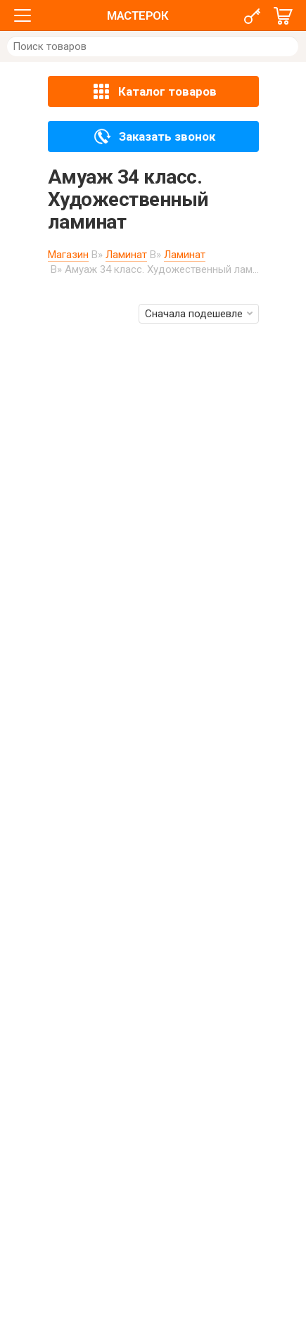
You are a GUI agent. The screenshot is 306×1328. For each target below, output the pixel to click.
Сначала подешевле (199, 313)
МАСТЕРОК (137, 15)
